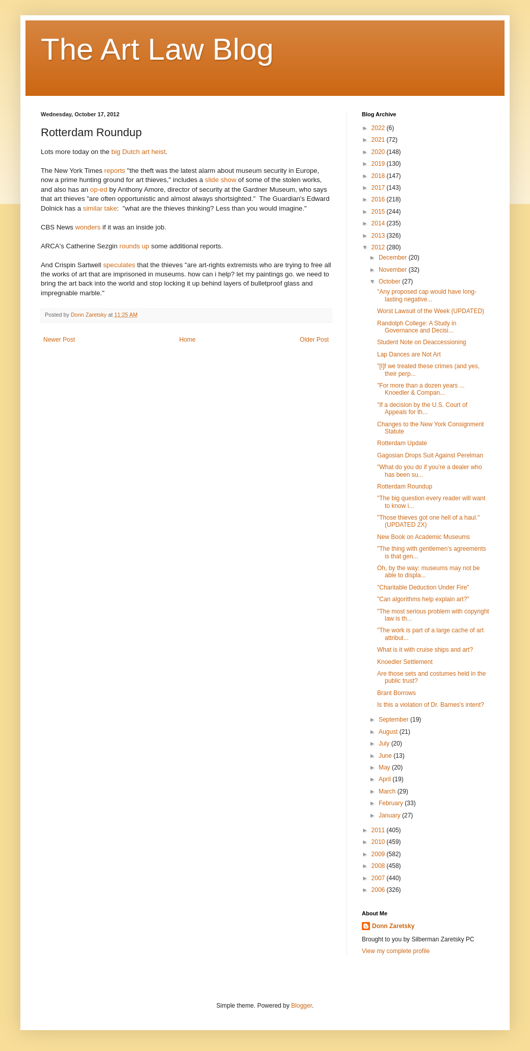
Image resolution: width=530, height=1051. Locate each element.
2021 (379, 139)
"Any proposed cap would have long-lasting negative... (426, 295)
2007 (379, 878)
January (390, 815)
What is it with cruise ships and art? (425, 649)
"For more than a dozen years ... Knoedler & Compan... (421, 389)
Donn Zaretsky (393, 926)
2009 (379, 854)
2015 (379, 211)
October (390, 281)
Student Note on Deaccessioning (421, 342)
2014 (379, 223)
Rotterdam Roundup (404, 486)
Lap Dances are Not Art (409, 354)
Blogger (301, 1005)
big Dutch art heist (139, 152)
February (392, 803)
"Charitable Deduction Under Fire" (423, 587)
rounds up (134, 246)
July (385, 743)
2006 (379, 889)
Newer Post (59, 339)
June (386, 755)
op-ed (99, 189)
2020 (379, 152)
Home (187, 339)
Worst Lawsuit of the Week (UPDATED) (430, 311)
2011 (379, 830)
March (388, 791)
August (389, 731)
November (394, 269)
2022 (379, 128)
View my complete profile (396, 951)
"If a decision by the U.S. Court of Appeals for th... (422, 408)
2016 (379, 199)
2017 (379, 187)
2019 (379, 163)
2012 (379, 247)
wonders (87, 227)
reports (114, 170)
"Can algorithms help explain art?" (423, 599)
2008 (379, 865)
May (385, 767)
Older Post (314, 339)
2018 (379, 176)
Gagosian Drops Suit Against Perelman (430, 455)
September (394, 719)
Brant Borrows (396, 693)
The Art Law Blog (157, 49)
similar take (100, 208)
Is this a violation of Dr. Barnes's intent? (430, 704)
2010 (379, 841)
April (385, 779)
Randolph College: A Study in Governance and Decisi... (416, 327)
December (394, 257)
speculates (119, 265)
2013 (379, 235)
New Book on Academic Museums (423, 537)
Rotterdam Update (402, 443)
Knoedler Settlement (405, 661)
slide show (220, 180)
